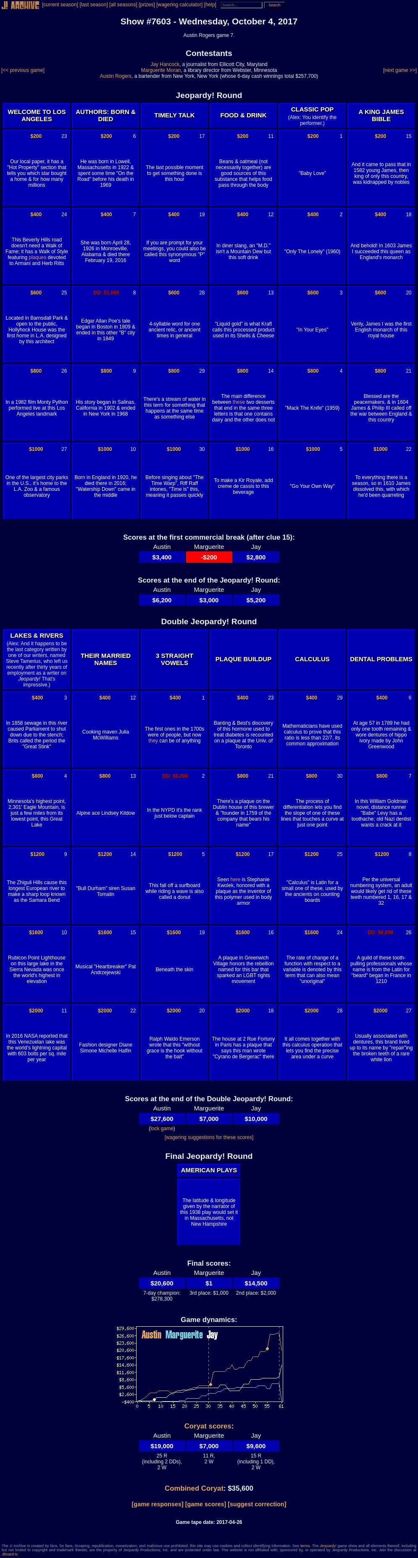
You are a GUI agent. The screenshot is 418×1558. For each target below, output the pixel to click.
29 (202, 371)
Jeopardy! (328, 1546)
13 (270, 293)
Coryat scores (207, 1426)
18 (408, 214)
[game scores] (205, 1504)
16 (270, 449)
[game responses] (158, 1504)
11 (270, 136)
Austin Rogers (115, 76)
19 (202, 214)
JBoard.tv (9, 1554)
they (153, 741)
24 (64, 214)
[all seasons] (123, 5)
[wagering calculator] (179, 5)
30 (202, 449)
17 (202, 136)
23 (64, 136)
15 (408, 136)
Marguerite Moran (161, 70)
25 (64, 293)
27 (64, 449)
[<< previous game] (23, 70)
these (239, 402)
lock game (162, 1128)
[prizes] (147, 5)
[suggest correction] (257, 1504)
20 (408, 293)
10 (133, 449)
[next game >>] (400, 70)
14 (270, 371)
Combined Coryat (194, 1488)
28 (202, 293)
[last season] (93, 5)
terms (305, 1546)
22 (408, 449)
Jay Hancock (164, 64)
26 (64, 371)
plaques (37, 257)
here (235, 879)
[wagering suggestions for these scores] (209, 1137)
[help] (210, 5)
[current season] (60, 5)
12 (270, 214)
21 (408, 371)
